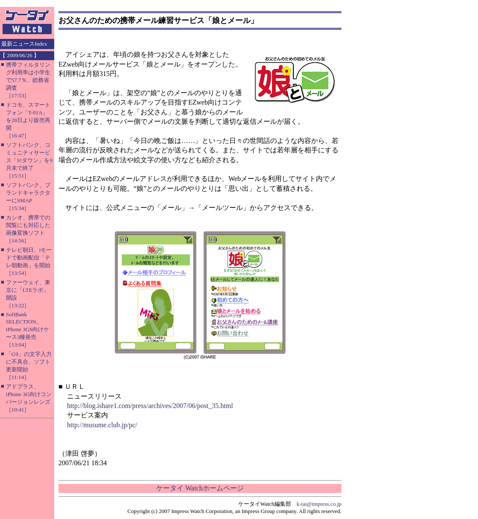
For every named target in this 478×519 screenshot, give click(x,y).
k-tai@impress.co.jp (319, 504)
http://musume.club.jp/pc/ (102, 425)
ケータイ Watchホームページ (199, 488)
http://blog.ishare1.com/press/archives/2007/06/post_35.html (150, 405)
